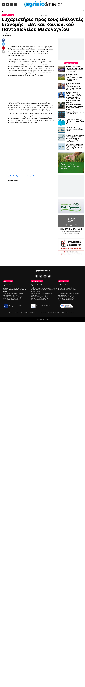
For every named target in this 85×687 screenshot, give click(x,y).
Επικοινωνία (24, 312)
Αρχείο (17, 312)
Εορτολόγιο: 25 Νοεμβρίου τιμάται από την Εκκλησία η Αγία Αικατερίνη (75, 121)
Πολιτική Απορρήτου (53, 312)
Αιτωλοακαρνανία (26, 11)
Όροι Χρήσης (42, 312)
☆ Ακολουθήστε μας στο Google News (22, 176)
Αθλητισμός (64, 11)
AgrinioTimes (7, 35)
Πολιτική (55, 11)
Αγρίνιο (15, 11)
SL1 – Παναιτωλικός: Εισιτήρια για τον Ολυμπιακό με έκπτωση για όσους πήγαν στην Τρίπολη (74, 77)
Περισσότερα (43, 15)
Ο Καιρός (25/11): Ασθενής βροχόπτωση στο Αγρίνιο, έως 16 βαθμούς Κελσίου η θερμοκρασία (74, 146)
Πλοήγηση (33, 312)
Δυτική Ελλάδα (38, 11)
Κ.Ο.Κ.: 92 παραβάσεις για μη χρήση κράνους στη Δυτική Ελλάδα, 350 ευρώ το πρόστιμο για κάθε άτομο (74, 106)
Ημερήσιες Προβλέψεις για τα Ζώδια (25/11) (75, 112)
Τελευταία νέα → (71, 63)
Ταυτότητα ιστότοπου (69, 312)
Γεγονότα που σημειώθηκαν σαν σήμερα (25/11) (74, 129)
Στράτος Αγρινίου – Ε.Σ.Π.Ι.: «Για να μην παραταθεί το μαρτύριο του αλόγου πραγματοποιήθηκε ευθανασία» (75, 138)
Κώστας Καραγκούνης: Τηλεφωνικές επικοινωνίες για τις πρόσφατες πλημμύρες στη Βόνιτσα (73, 86)
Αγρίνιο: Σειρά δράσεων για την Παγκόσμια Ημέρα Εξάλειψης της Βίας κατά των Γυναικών (74, 69)
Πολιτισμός (74, 11)
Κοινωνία (48, 11)
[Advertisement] (46, 89)
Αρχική (9, 11)
